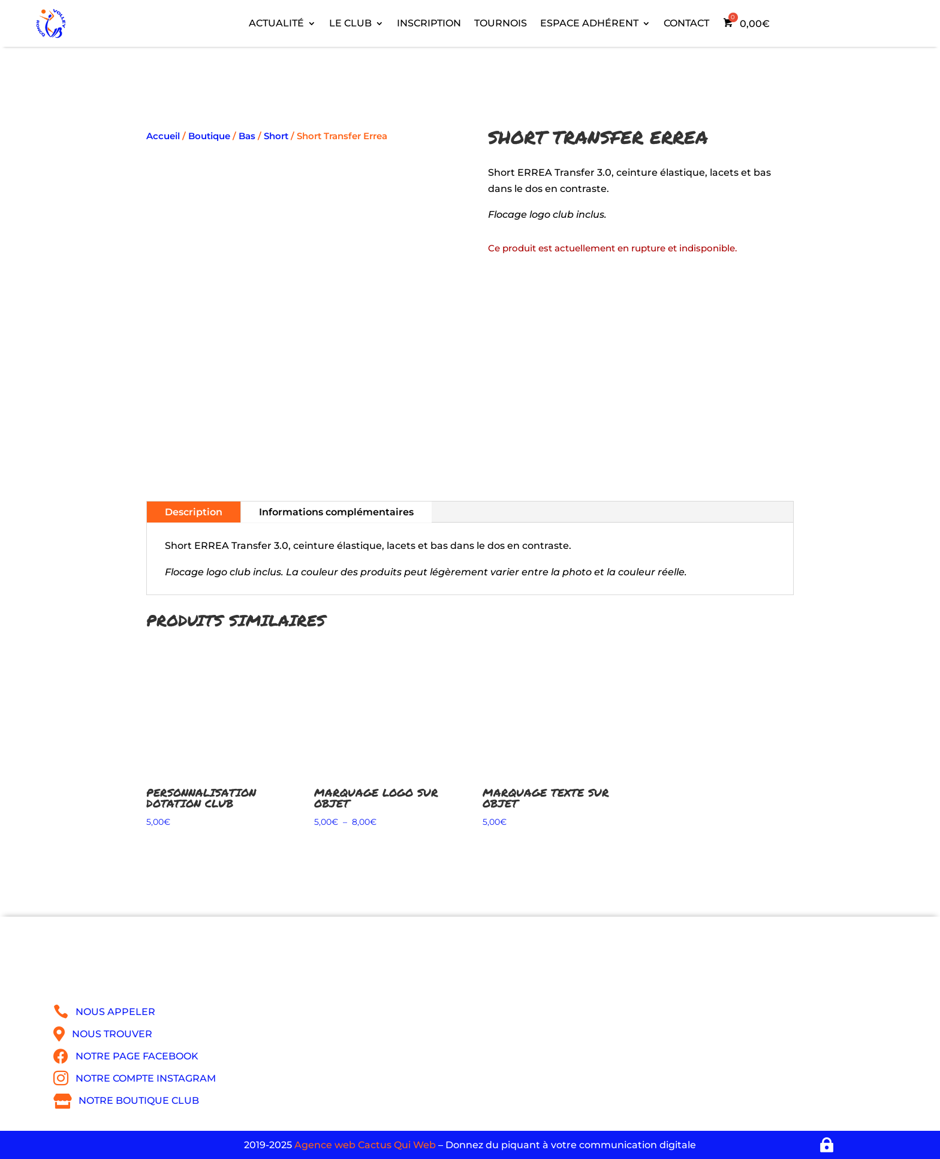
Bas (247, 136)
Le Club (350, 23)
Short (276, 136)
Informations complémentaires (336, 512)
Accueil (163, 136)
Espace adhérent (589, 23)
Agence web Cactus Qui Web (365, 1145)
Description (193, 512)
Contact (686, 23)
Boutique (209, 136)
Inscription (429, 23)
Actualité (276, 23)
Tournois (500, 23)
